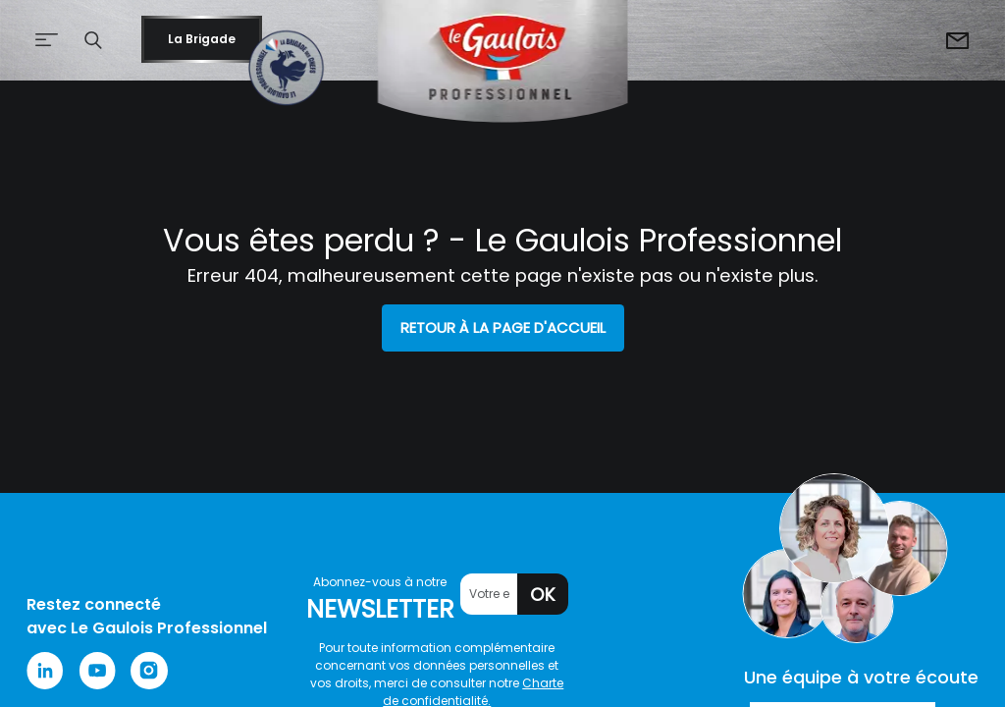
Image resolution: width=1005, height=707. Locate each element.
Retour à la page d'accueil (503, 327)
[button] (93, 39)
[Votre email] (489, 594)
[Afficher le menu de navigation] (33, 41)
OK (542, 594)
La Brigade (202, 38)
